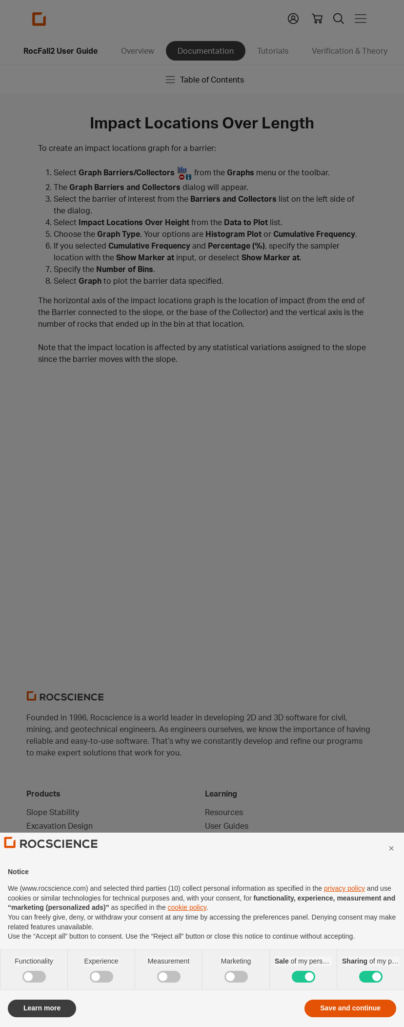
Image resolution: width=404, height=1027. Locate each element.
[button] (391, 870)
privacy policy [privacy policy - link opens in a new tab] (344, 910)
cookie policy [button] (187, 929)
